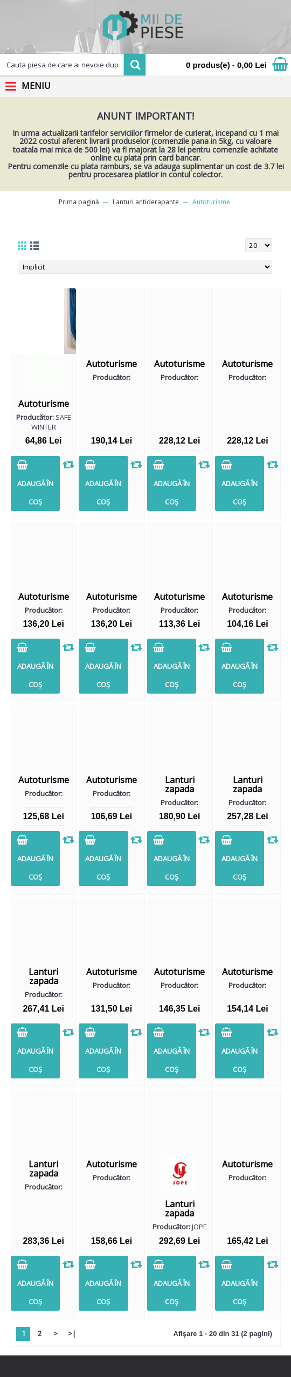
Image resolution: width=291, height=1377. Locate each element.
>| (72, 1333)
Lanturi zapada (180, 784)
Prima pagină (79, 201)
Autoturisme (211, 201)
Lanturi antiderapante (146, 201)
